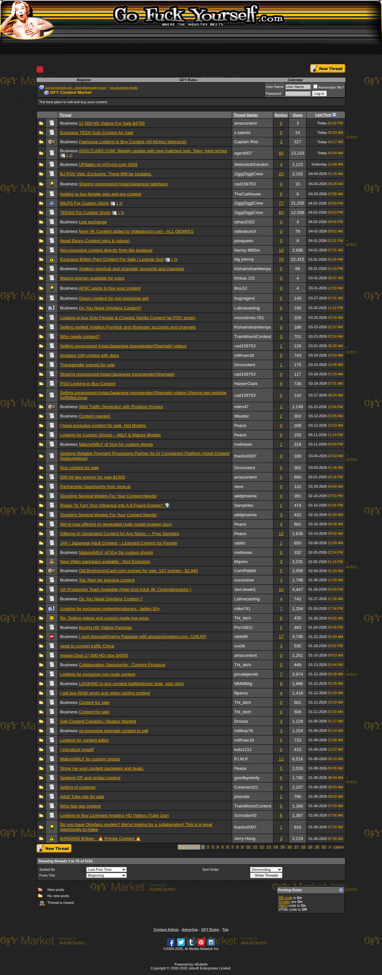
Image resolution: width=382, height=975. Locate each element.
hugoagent (244, 298)
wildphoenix (245, 496)
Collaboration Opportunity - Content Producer (122, 664)
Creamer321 (246, 787)
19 (310, 847)
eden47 (241, 406)
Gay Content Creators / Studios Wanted (98, 721)
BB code (285, 898)
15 (282, 847)
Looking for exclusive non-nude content (97, 674)
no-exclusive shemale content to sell (113, 730)
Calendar (295, 80)
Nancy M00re (247, 250)
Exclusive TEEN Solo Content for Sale (96, 132)
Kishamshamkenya (252, 268)
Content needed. (95, 416)
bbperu (241, 561)
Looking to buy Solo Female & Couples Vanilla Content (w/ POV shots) (127, 317)
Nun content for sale (79, 467)
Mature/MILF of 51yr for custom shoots (116, 444)
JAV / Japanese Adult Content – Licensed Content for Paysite (118, 543)
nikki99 (241, 636)
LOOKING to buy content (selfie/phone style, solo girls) (131, 683)
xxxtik (239, 646)
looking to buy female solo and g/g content (100, 194)
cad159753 (245, 183)
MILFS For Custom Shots (84, 203)
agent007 (243, 153)
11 (281, 758)
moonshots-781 (249, 317)
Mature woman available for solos (92, 278)
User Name (275, 87)
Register (84, 80)
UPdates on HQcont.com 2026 (108, 164)
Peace (240, 425)
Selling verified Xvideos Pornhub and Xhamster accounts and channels (128, 327)
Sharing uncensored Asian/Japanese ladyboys (123, 183)
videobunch (245, 231)
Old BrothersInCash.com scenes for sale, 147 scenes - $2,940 (138, 570)
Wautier (241, 416)
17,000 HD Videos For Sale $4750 (112, 123)
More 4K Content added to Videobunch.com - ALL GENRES (136, 231)
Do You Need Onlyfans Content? (110, 308)
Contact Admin (166, 929)
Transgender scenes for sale (87, 364)
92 (281, 153)
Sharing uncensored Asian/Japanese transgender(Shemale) (117, 374)
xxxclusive (244, 580)
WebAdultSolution (251, 164)
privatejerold (246, 674)
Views (297, 115)
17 (281, 636)
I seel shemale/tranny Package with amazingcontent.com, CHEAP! (142, 636)
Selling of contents (77, 787)
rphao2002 (244, 221)
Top (225, 929)
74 (281, 259)
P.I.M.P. (241, 758)
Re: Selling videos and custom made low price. (104, 618)
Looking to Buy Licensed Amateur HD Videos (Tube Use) (114, 815)
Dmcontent (244, 364)
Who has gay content (80, 806)
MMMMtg (243, 683)
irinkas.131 (244, 278)
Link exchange (93, 221)
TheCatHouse (247, 194)
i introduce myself (77, 749)
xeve (238, 486)
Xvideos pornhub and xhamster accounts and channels (131, 268)
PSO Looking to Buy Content (87, 383)
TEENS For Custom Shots (85, 212)
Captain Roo (246, 141)
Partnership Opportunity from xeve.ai (95, 486)
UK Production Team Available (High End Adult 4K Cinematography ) (125, 589)
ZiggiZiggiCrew (248, 173)
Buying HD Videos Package (105, 627)
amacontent (245, 123)
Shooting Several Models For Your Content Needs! (108, 496)
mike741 (242, 608)
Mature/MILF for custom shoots (90, 758)
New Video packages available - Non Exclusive (105, 561)
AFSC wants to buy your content (109, 288)
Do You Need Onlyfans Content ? (110, 598)
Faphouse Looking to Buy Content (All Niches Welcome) (132, 141)
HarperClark (245, 383)
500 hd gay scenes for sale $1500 (92, 477)
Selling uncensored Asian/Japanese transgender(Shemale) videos (123, 346)
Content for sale (94, 702)
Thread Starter (245, 115)
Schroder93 (245, 815)
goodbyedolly (247, 777)
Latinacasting (247, 308)
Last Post (323, 115)
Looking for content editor (84, 740)
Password (273, 93)
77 (281, 203)
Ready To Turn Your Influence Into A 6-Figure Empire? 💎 (115, 505)
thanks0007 (245, 456)
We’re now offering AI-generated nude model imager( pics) (116, 524)
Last (339, 847)
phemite (241, 796)
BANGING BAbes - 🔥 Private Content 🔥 (100, 838)
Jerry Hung (244, 838)
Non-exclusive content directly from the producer (106, 250)
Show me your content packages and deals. (102, 768)
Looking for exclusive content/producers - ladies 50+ (110, 608)
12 (281, 533)
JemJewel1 (245, 589)
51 (324, 847)
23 (281, 173)
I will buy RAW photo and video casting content (105, 693)
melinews (243, 444)
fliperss (241, 693)
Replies (281, 115)
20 (317, 847)
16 (290, 847)
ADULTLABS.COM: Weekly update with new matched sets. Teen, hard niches (152, 150)
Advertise (190, 929)
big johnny (244, 259)
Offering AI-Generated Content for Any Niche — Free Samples (119, 533)
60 (281, 212)
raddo (239, 543)
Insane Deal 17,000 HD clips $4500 (94, 655)
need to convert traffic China (87, 646)
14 (276, 847)
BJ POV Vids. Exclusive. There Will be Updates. (106, 173)
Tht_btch (242, 618)
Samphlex (243, 505)
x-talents (242, 132)
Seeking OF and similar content (90, 777)
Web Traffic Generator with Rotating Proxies (121, 406)
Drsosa (241, 721)
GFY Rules (188, 80)
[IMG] (283, 905)
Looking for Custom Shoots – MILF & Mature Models (110, 434)
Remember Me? (328, 87)
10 (281, 250)
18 (303, 847)
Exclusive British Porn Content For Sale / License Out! (111, 259)
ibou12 (240, 288)
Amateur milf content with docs (89, 355)
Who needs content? (80, 336)
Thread (65, 115)
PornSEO (243, 627)
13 (269, 847)
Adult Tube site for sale (82, 796)
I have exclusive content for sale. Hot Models (103, 425)
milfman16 (244, 355)
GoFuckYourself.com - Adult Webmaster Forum (75, 87)
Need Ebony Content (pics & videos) (95, 240)
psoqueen (243, 240)
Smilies (284, 902)
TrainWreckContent (252, 336)
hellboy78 (243, 730)
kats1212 (243, 749)
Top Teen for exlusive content (107, 580)
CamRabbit (245, 570)
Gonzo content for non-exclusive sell (114, 298)
